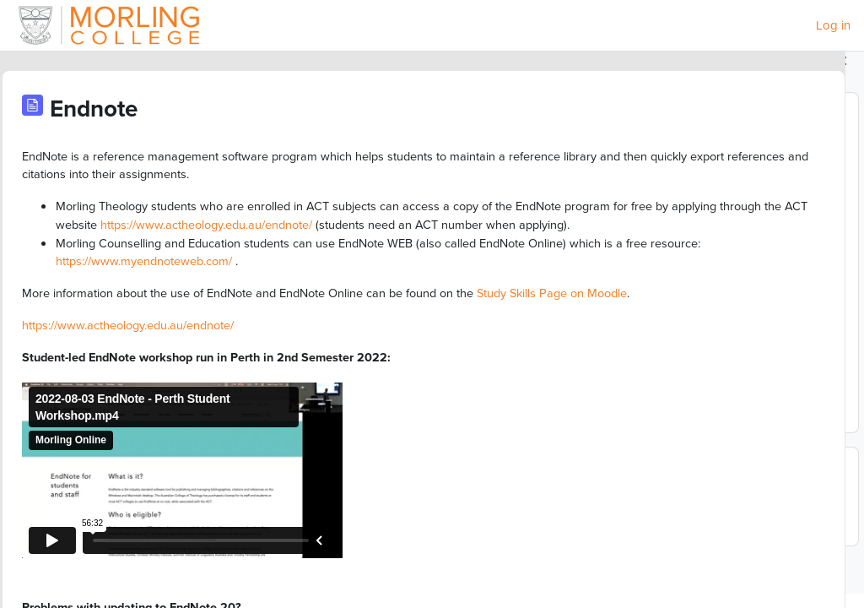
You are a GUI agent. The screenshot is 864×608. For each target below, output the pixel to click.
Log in (833, 25)
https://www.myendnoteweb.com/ (411, 302)
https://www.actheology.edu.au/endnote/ (248, 245)
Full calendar (654, 414)
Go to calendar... (662, 536)
